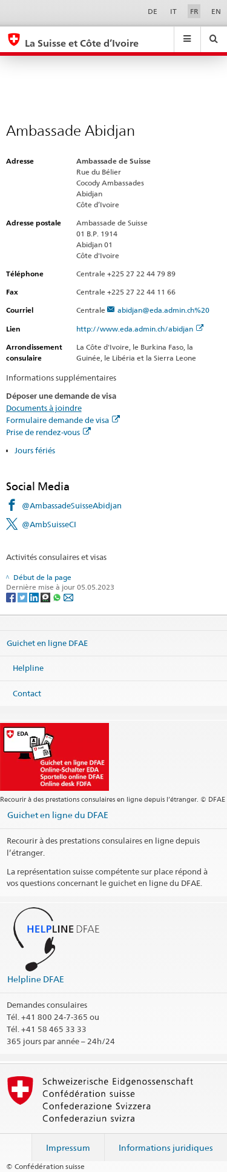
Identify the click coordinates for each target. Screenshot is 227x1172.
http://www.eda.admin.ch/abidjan (139, 329)
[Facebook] (12, 596)
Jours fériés (35, 450)
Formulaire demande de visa (63, 420)
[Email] (68, 596)
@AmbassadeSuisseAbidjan (72, 505)
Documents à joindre (44, 408)
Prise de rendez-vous (48, 432)
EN (216, 11)
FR (194, 11)
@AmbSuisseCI (49, 524)
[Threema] (46, 596)
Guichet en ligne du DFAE (57, 815)
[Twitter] (23, 596)
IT (173, 11)
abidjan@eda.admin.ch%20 (163, 310)
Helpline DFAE (35, 979)
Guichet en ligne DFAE (47, 642)
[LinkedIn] (35, 596)
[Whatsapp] (58, 596)
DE (152, 11)
